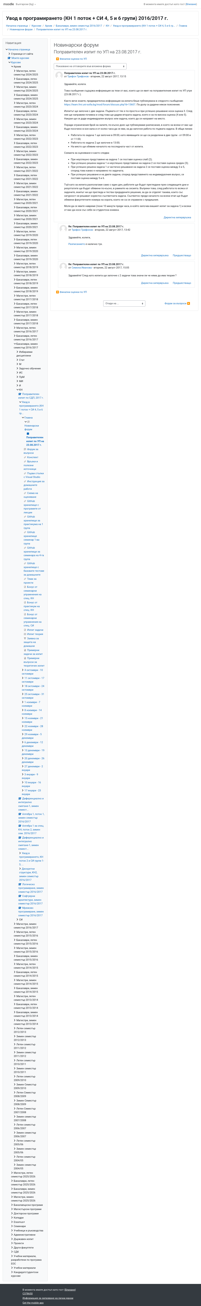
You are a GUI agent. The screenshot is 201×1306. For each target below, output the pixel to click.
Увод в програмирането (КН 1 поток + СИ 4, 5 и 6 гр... (144, 25)
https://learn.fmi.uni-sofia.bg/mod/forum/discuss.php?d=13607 (99, 104)
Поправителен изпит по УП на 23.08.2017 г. (61, 29)
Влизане (191, 4)
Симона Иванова (82, 267)
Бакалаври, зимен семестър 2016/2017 (79, 25)
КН (107, 25)
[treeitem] (25, 663)
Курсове (36, 25)
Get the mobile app (33, 1302)
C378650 (28, 1293)
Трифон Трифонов (78, 76)
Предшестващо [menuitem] (182, 255)
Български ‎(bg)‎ (25, 4)
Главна (183, 25)
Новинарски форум (21, 29)
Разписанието (76, 244)
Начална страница (17, 25)
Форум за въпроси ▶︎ (177, 303)
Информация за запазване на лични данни (48, 1298)
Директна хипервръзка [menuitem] (177, 217)
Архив (48, 25)
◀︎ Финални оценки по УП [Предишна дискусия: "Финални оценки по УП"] (71, 58)
